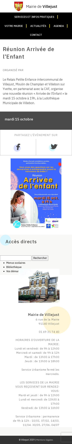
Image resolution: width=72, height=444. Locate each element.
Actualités (38, 26)
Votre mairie (14, 26)
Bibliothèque (14, 267)
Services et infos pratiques (34, 17)
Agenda (59, 26)
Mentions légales (44, 439)
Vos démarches (15, 271)
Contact (36, 35)
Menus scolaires (15, 262)
